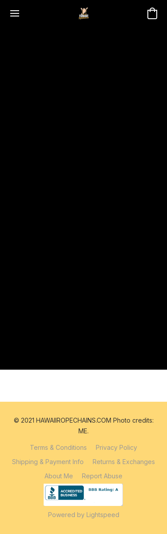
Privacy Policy (116, 447)
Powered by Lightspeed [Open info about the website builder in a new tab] (83, 514)
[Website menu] (14, 13)
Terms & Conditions (58, 447)
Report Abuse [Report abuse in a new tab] (102, 476)
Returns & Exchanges (124, 461)
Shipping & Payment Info (48, 461)
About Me (59, 476)
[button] (84, 13)
